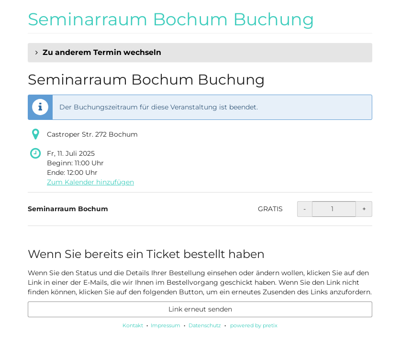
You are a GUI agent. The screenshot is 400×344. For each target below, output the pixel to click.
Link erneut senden (200, 309)
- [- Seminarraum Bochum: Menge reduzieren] (304, 208)
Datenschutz (205, 325)
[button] (200, 52)
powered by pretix (254, 325)
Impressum (165, 325)
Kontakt (132, 325)
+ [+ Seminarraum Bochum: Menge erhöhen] (364, 208)
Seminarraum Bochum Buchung (171, 19)
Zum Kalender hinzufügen (90, 182)
